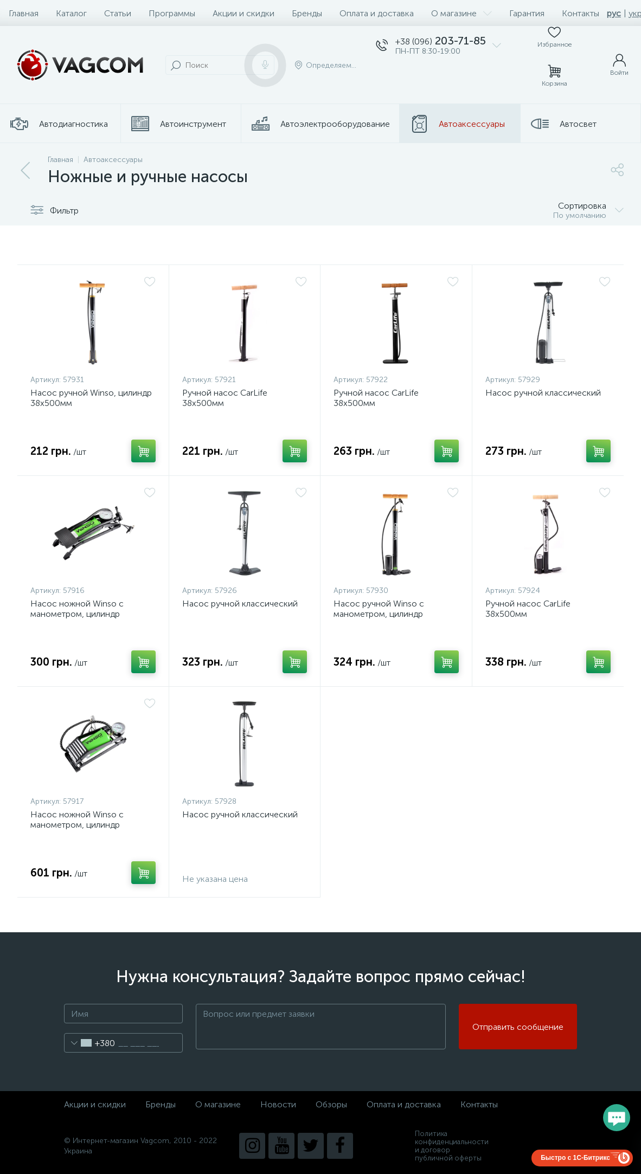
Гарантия (526, 13)
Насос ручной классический (543, 393)
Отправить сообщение (517, 1027)
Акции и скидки (243, 13)
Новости (278, 1104)
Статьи (117, 13)
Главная (24, 13)
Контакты (580, 13)
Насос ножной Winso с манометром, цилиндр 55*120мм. (77, 613)
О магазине (461, 13)
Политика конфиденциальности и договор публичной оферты (452, 1146)
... (628, 124)
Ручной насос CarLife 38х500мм (224, 398)
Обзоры (331, 1104)
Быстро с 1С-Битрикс (575, 1158)
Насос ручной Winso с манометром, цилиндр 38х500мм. (379, 613)
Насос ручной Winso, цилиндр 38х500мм (91, 398)
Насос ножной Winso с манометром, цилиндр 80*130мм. (77, 824)
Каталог (71, 13)
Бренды (307, 13)
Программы (172, 13)
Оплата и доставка (376, 13)
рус (614, 13)
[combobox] (90, 1043)
